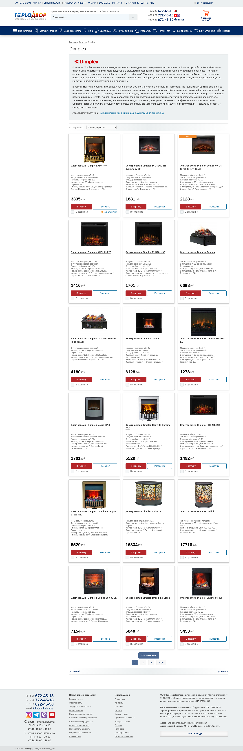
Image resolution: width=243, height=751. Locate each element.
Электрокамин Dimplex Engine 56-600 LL (94, 598)
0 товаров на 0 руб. (206, 19)
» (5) (161, 662)
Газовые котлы (76, 699)
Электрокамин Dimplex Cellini (197, 511)
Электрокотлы (75, 703)
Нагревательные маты (79, 729)
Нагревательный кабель (80, 732)
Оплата (92, 3)
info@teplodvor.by (205, 3)
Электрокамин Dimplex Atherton (89, 165)
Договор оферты (122, 732)
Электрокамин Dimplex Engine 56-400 (201, 598)
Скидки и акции (52, 3)
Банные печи (75, 736)
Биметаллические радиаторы (83, 718)
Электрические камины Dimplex (117, 113)
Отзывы (118, 725)
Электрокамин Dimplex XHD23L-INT (91, 252)
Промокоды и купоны (124, 718)
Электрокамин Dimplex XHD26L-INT (200, 425)
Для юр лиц (147, 3)
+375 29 (161, 11)
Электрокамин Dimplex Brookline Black (148, 598)
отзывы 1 (109, 212)
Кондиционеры (76, 710)
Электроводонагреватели (81, 714)
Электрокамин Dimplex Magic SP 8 (90, 425)
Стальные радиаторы (79, 725)
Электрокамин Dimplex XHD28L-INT (146, 252)
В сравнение (82, 212)
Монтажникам (23, 3)
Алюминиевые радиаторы (81, 721)
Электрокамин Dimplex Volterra (143, 511)
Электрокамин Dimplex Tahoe (142, 338)
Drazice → (223, 671)
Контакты (117, 3)
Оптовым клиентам (124, 736)
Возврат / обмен (122, 721)
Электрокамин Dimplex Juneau (197, 252)
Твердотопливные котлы (80, 706)
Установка (119, 729)
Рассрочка (105, 206)
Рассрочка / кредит (75, 3)
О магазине (132, 3)
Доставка (104, 3)
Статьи (37, 3)
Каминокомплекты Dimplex (149, 113)
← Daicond (74, 671)
